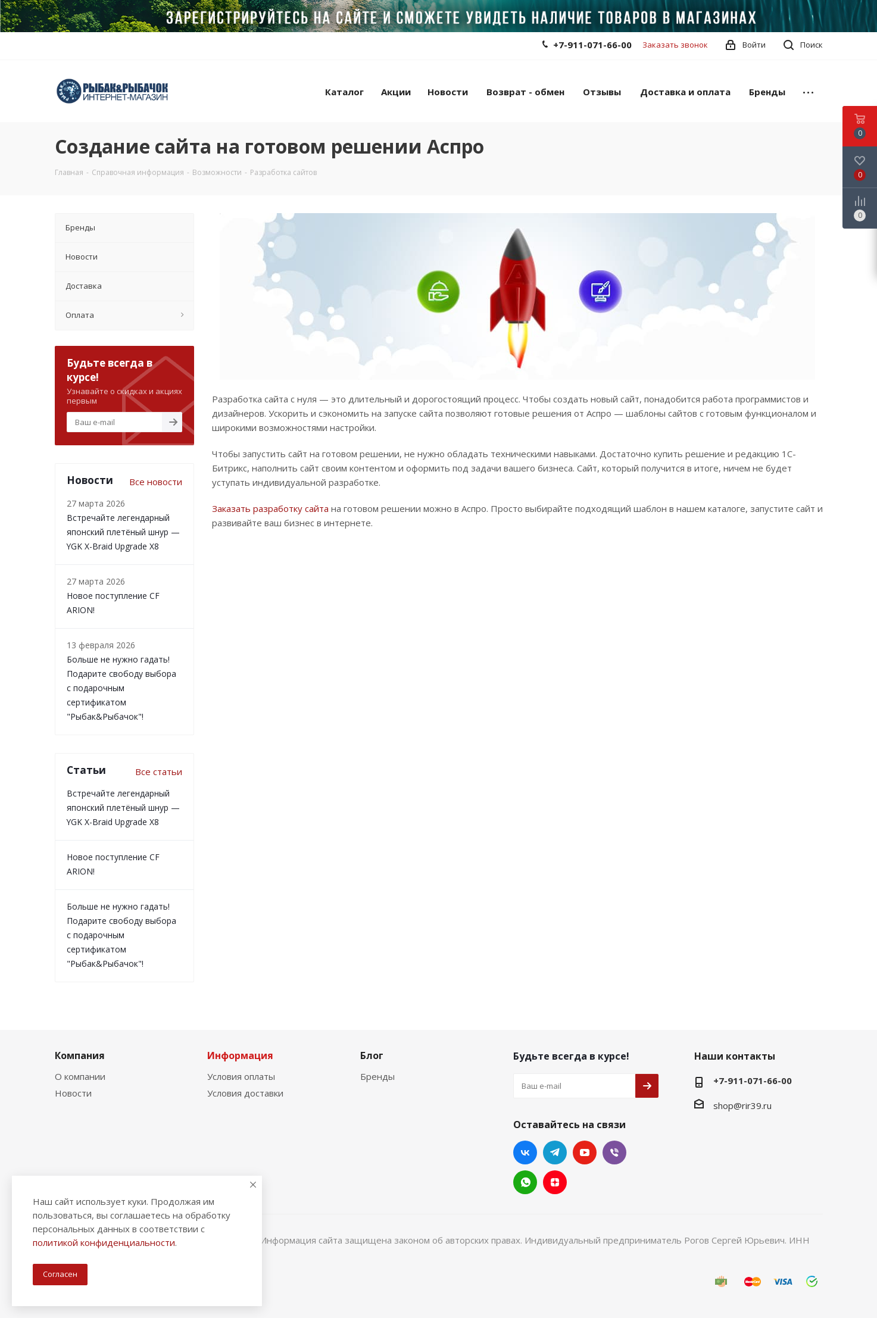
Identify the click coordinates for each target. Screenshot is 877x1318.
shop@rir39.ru (742, 1105)
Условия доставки (245, 1093)
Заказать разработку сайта (270, 508)
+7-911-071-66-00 (592, 45)
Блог (371, 1055)
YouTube (585, 1152)
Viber (614, 1152)
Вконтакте (525, 1152)
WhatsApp (525, 1182)
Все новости (155, 482)
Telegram (555, 1152)
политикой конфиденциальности (104, 1242)
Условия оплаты (241, 1076)
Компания (80, 1055)
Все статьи (158, 771)
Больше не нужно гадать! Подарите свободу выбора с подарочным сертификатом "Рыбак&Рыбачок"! (121, 688)
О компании (80, 1076)
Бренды (377, 1076)
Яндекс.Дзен (555, 1182)
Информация (240, 1055)
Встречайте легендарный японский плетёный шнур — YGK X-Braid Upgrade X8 (123, 532)
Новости (73, 1093)
